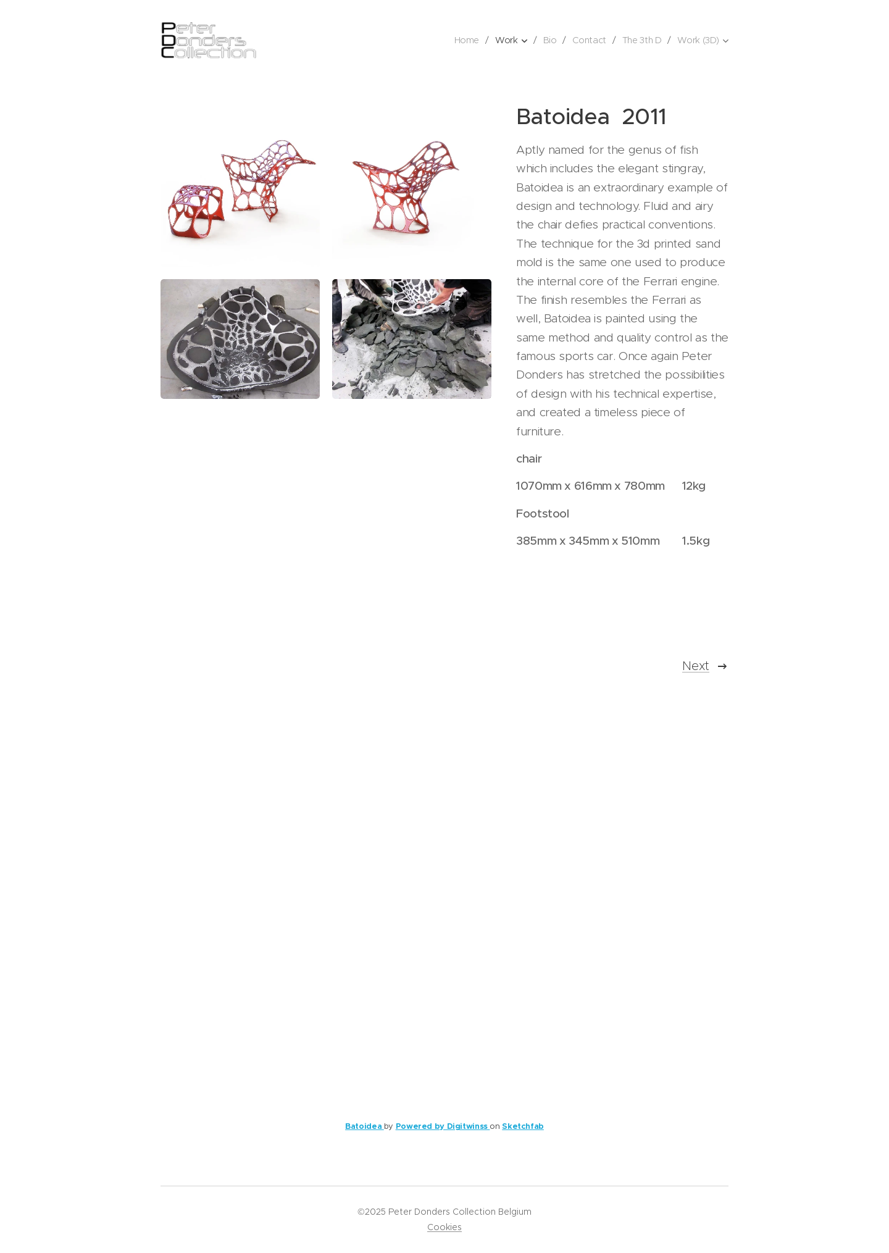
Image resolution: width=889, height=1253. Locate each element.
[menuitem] (467, 40)
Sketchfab (523, 1126)
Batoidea (364, 1126)
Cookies (444, 1227)
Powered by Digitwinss (443, 1126)
